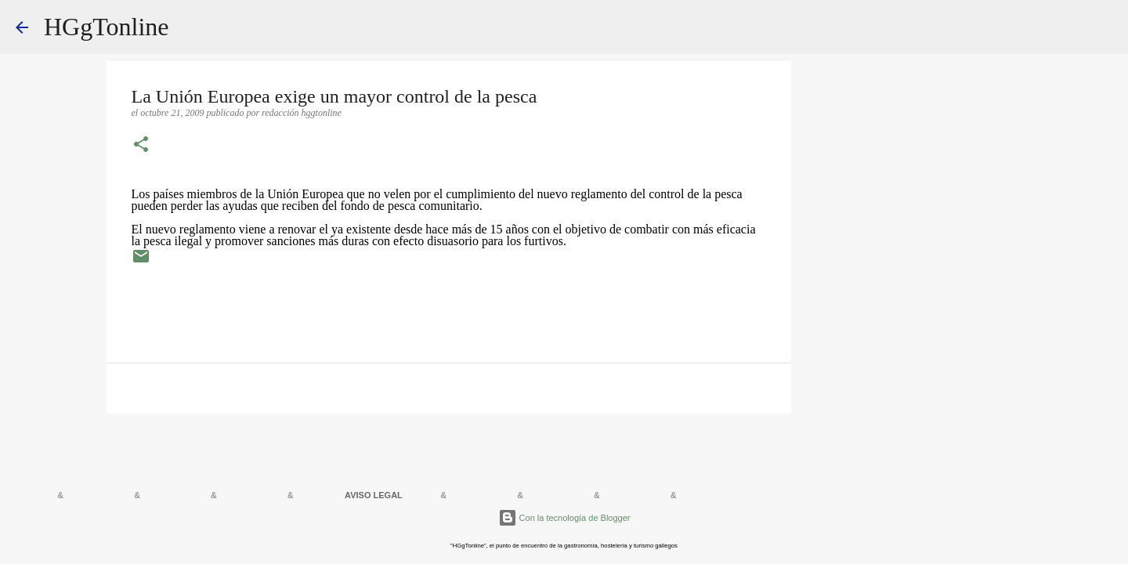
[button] (141, 146)
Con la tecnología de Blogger (564, 517)
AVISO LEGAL (374, 495)
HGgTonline (106, 27)
